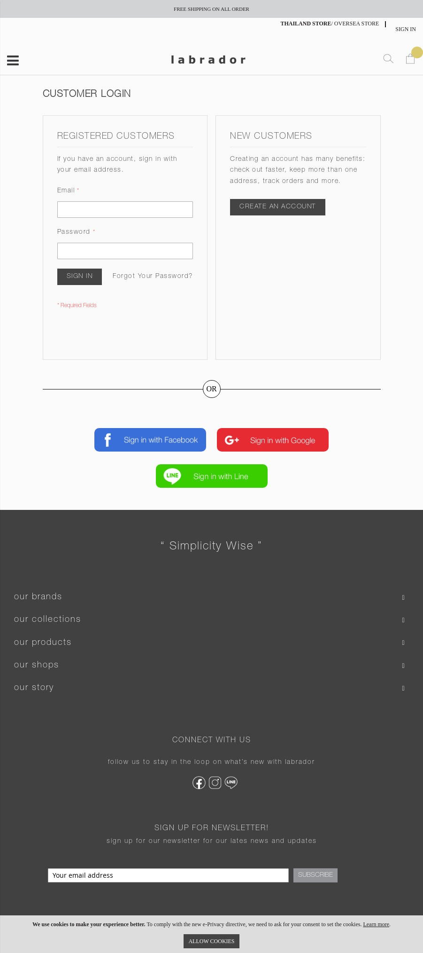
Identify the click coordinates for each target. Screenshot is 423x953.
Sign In (405, 29)
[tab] (211, 597)
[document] (211, 934)
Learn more (376, 924)
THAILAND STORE (305, 23)
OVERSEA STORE (356, 23)
